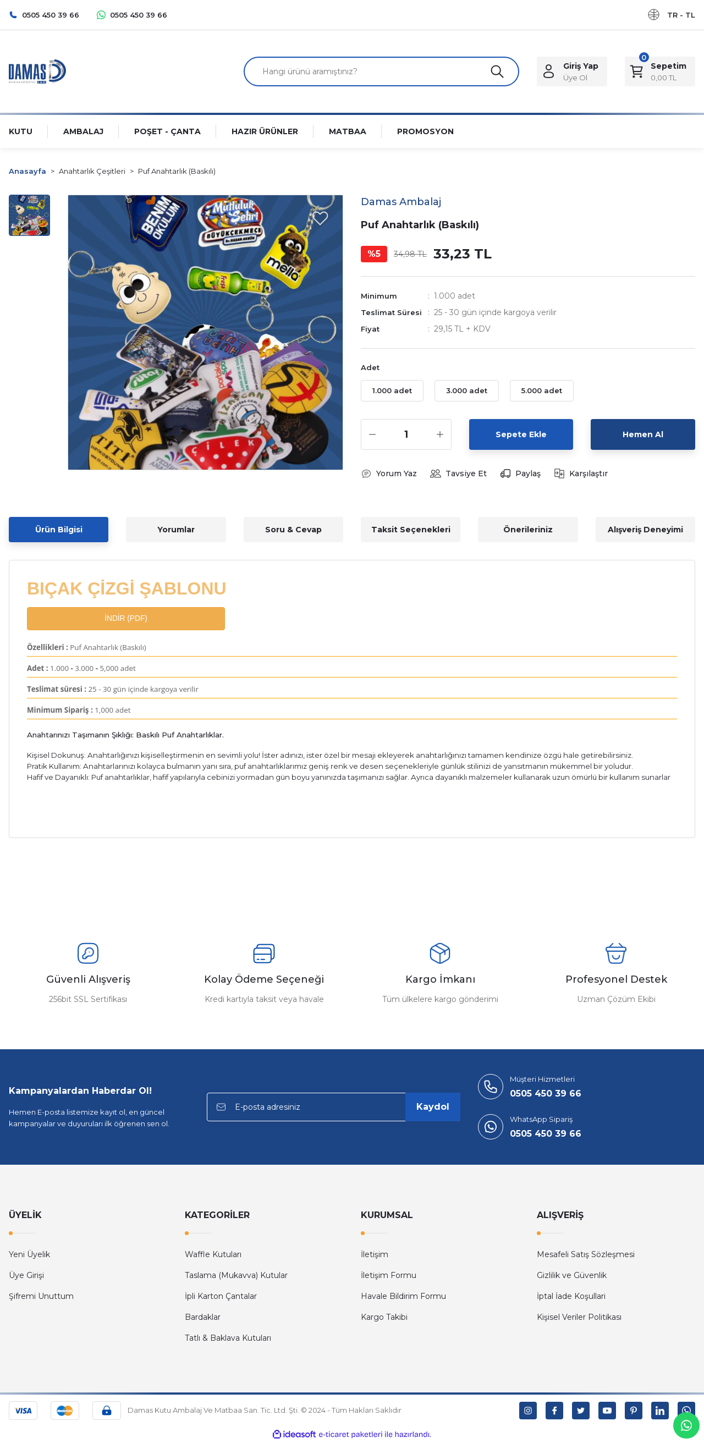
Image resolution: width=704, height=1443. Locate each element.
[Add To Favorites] (320, 218)
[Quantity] (406, 434)
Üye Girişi (26, 1275)
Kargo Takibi (384, 1317)
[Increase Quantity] (440, 434)
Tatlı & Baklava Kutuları (228, 1338)
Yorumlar (176, 530)
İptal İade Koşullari (571, 1296)
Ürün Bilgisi (58, 530)
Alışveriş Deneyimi (645, 530)
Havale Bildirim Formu (403, 1296)
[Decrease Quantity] (372, 434)
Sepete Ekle (521, 434)
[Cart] (660, 71)
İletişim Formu (388, 1275)
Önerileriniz (528, 530)
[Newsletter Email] (333, 1107)
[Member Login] (572, 71)
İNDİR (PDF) (125, 618)
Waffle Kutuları (213, 1254)
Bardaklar (203, 1317)
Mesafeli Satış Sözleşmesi (586, 1254)
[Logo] (37, 71)
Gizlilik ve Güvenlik (572, 1275)
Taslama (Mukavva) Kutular (236, 1275)
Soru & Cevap (293, 530)
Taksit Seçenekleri (410, 530)
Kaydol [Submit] (432, 1106)
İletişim (374, 1254)
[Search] (381, 71)
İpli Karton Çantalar (221, 1296)
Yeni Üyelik (29, 1254)
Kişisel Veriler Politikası (579, 1317)
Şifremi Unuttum (41, 1296)
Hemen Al (643, 434)
